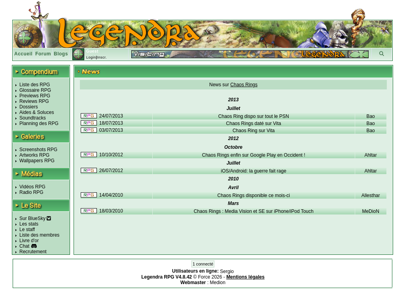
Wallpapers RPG (37, 160)
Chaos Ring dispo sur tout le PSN (253, 116)
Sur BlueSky (35, 218)
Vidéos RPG (32, 187)
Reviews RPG (34, 101)
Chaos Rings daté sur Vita (253, 123)
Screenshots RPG (38, 149)
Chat (24, 246)
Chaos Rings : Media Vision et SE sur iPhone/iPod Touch (254, 211)
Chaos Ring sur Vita (254, 130)
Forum (43, 54)
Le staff (27, 229)
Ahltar (370, 155)
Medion (217, 282)
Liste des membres (39, 235)
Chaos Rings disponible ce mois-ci (253, 195)
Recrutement (33, 251)
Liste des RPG (34, 84)
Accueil (23, 54)
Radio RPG (31, 192)
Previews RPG (34, 96)
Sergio (227, 271)
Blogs (61, 54)
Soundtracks (32, 118)
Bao (370, 116)
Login (91, 57)
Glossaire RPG (35, 90)
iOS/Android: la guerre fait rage (253, 171)
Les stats (28, 224)
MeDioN (370, 211)
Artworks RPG (34, 155)
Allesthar (370, 195)
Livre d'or (29, 240)
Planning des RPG (39, 123)
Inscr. (102, 57)
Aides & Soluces (36, 112)
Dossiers (28, 107)
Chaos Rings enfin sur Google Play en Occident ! (253, 155)
